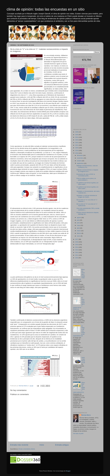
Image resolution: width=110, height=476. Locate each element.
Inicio (41, 445)
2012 (77, 252)
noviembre (80, 158)
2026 (77, 132)
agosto (79, 217)
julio (78, 220)
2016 (77, 242)
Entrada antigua (62, 445)
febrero (79, 233)
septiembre (80, 163)
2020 (77, 148)
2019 (77, 150)
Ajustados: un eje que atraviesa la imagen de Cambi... (87, 196)
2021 (77, 145)
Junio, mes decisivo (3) (83, 360)
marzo (79, 230)
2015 (77, 244)
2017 (77, 239)
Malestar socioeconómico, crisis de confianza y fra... (87, 166)
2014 (77, 247)
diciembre (80, 155)
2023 (77, 140)
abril (78, 228)
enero (79, 236)
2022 (77, 142)
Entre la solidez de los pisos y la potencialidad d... (86, 179)
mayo (79, 225)
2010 (77, 258)
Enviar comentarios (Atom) (27, 449)
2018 (77, 153)
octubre (79, 160)
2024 (77, 137)
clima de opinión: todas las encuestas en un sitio (45, 9)
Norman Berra (86, 415)
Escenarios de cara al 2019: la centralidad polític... (86, 175)
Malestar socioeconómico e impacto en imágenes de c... (87, 170)
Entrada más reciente (19, 445)
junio (78, 222)
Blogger (68, 471)
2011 (77, 255)
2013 (77, 250)
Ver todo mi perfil (78, 433)
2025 (77, 134)
